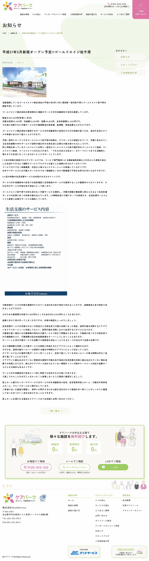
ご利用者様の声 (76, 14)
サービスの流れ (107, 14)
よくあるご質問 (123, 14)
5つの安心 (37, 14)
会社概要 (127, 500)
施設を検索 (24, 14)
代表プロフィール (131, 505)
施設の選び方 (91, 14)
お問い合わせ (101, 516)
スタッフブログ (129, 64)
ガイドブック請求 (103, 521)
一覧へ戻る (54, 410)
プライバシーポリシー (133, 510)
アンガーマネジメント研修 (55, 14)
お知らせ (20, 62)
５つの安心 (100, 500)
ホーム (71, 500)
